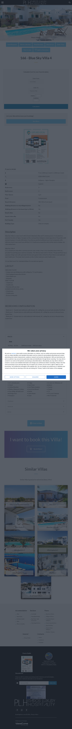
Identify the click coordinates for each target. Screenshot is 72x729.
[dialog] (36, 364)
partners (14, 353)
